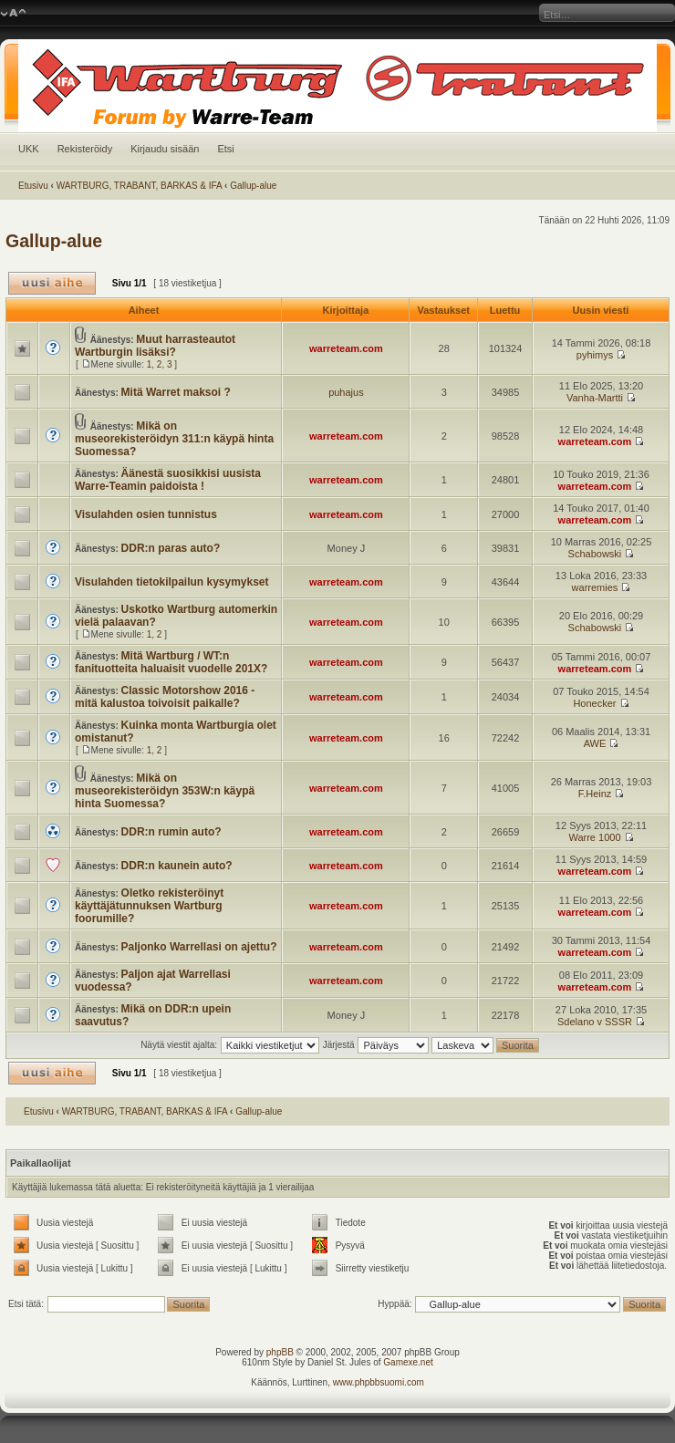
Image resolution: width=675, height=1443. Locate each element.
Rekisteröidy (85, 148)
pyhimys (594, 354)
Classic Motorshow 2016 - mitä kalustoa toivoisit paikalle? (164, 697)
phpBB (280, 1352)
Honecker (594, 703)
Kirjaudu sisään (164, 148)
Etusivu (33, 186)
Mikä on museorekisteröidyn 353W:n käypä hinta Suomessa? (164, 791)
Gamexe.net (407, 1362)
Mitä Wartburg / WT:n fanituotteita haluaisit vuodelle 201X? (171, 662)
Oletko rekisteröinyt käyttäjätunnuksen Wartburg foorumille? (149, 906)
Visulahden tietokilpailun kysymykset (172, 582)
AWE (595, 743)
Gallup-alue (253, 186)
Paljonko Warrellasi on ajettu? (199, 946)
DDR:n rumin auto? (171, 831)
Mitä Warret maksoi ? (176, 392)
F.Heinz (595, 793)
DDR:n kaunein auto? (177, 865)
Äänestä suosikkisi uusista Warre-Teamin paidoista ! (168, 480)
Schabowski (595, 553)
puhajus (346, 392)
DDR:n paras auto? (171, 548)
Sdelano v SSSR (594, 1021)
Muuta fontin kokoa (13, 13)
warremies (595, 587)
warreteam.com (346, 348)
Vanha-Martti (594, 397)
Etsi (225, 148)
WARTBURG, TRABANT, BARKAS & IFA (140, 186)
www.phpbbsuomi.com (378, 1382)
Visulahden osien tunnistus (146, 514)
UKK (28, 148)
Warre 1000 (594, 837)
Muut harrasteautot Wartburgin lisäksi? (155, 345)
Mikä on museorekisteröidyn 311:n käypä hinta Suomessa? (174, 439)
